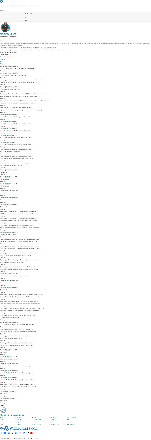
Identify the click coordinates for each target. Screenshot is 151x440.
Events (52, 419)
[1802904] (7, 377)
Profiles (28, 13)
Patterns (19, 424)
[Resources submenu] (24, 6)
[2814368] (7, 73)
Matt (68, 419)
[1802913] (7, 363)
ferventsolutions (8, 34)
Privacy (1, 424)
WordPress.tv (37, 424)
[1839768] (7, 322)
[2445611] (7, 183)
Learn (35, 417)
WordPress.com (71, 417)
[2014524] (7, 273)
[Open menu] (1, 8)
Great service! (11, 163)
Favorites (2, 63)
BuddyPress (70, 424)
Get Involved (53, 417)
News (1, 419)
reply (5, 80)
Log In (26, 20)
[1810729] (7, 356)
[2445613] (7, 170)
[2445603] (7, 197)
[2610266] (7, 128)
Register (27, 17)
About (1, 417)
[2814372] (7, 66)
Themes (19, 419)
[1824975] (7, 349)
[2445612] (7, 176)
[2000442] (7, 280)
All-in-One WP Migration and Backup (12, 415)
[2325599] (7, 232)
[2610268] (7, 114)
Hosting (2, 422)
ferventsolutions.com (9, 57)
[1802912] (7, 370)
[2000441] (7, 287)
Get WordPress (3, 11)
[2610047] (7, 135)
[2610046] (7, 142)
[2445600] (7, 204)
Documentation (37, 419)
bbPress (69, 422)
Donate (53, 422)
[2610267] (7, 121)
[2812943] (7, 87)
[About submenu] (29, 6)
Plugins (18, 422)
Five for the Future (55, 424)
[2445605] (7, 190)
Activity (1, 61)
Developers (36, 422)
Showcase (19, 417)
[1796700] (7, 391)
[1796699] (7, 398)
